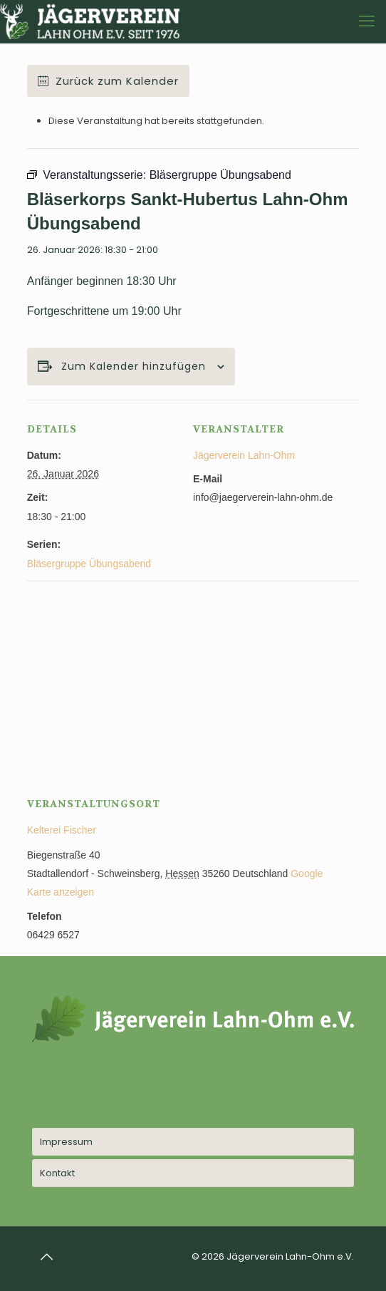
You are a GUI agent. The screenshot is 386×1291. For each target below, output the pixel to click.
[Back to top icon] (47, 1257)
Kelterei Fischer (61, 830)
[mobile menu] (367, 21)
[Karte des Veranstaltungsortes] (193, 683)
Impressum (66, 1142)
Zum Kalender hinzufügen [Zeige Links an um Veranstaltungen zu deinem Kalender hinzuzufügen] (133, 366)
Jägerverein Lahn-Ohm (244, 455)
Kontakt (57, 1173)
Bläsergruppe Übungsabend (89, 563)
